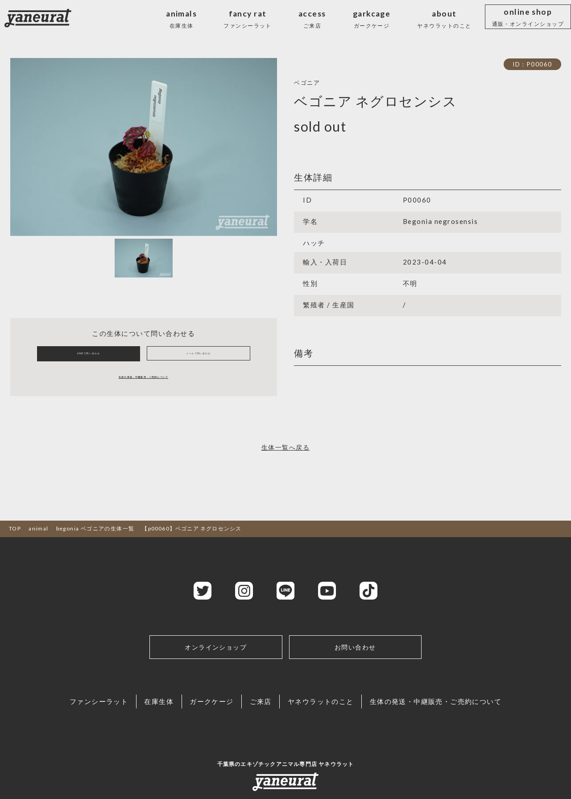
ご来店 (270, 716)
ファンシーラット (56, 716)
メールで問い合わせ (199, 358)
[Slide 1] (144, 258)
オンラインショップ (215, 660)
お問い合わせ (355, 660)
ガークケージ (203, 716)
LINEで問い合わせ (88, 358)
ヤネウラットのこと (347, 716)
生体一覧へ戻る (285, 458)
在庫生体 (133, 716)
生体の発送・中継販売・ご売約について (143, 385)
